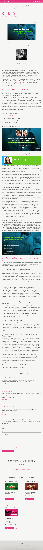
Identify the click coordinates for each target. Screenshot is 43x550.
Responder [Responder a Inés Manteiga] (4, 414)
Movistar (13, 76)
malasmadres (4, 8)
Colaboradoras (37, 12)
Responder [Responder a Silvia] (4, 399)
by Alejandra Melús (8, 506)
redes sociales (22, 469)
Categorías (28, 12)
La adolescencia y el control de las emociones (30, 493)
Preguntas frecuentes (21, 548)
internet (16, 469)
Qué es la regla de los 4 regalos (11, 492)
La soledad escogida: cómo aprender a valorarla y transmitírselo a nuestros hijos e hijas (11, 521)
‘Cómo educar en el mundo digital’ (18, 82)
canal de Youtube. (12, 115)
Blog (8, 8)
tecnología (28, 469)
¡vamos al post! (9, 499)
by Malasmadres (21, 63)
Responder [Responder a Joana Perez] (4, 384)
